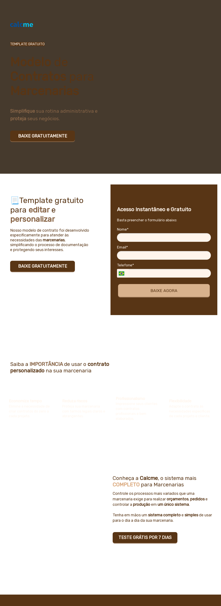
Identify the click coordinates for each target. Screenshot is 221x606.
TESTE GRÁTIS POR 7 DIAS (145, 537)
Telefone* (125, 265)
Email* (122, 247)
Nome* (123, 229)
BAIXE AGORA (163, 290)
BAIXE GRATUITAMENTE (42, 136)
